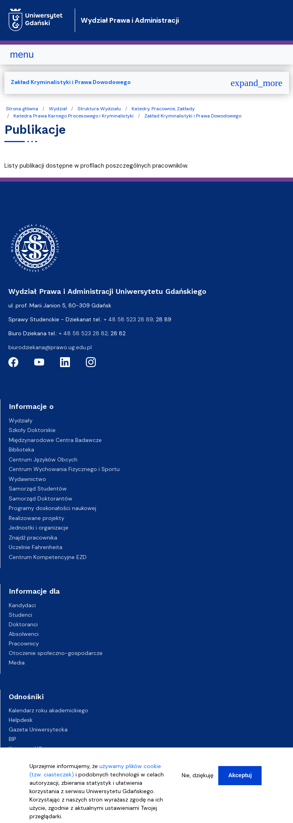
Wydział (58, 109)
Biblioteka (21, 449)
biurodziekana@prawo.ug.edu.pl (50, 347)
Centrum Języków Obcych (43, 459)
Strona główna (22, 109)
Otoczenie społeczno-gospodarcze (56, 653)
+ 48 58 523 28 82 (83, 333)
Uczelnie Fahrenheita (35, 547)
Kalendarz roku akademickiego (48, 710)
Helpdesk (21, 719)
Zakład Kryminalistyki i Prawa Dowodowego (192, 116)
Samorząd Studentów (38, 488)
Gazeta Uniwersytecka (38, 729)
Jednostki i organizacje (38, 527)
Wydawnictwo (27, 479)
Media (17, 662)
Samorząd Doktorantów (40, 498)
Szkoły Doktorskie (32, 430)
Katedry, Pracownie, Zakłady (163, 109)
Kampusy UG (26, 748)
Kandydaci (22, 605)
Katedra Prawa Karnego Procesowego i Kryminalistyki (74, 116)
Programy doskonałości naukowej (52, 508)
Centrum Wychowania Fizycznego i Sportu (64, 469)
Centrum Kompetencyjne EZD (48, 557)
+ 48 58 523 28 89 (128, 319)
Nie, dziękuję (197, 777)
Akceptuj (240, 777)
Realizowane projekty (36, 518)
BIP (12, 739)
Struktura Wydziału (99, 109)
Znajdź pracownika (33, 537)
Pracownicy (24, 643)
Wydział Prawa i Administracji (130, 20)
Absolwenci (24, 633)
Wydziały (21, 420)
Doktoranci (23, 624)
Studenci (20, 614)
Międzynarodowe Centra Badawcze (55, 440)
